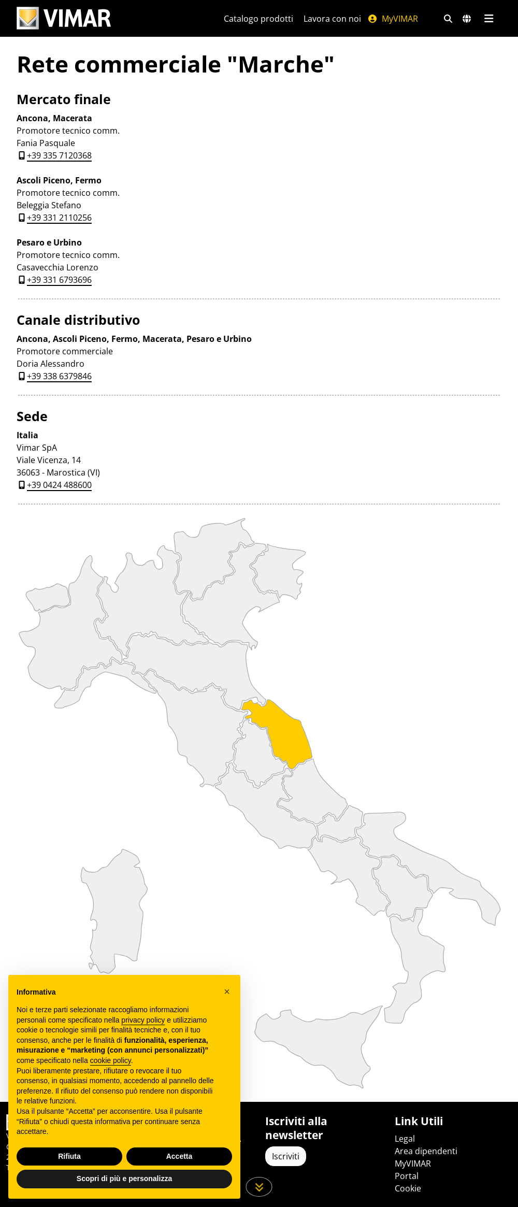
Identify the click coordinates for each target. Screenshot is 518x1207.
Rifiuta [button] (69, 1156)
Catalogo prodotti (258, 18)
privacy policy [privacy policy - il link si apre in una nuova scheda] (143, 1020)
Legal (405, 1138)
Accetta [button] (179, 1156)
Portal (407, 1176)
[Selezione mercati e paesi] (467, 18)
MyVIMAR (392, 18)
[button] (227, 991)
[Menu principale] (488, 18)
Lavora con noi (332, 18)
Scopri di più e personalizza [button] (124, 1178)
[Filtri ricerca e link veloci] (448, 18)
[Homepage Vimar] (64, 18)
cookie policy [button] (110, 1060)
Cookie (408, 1188)
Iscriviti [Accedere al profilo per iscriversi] (285, 1156)
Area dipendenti (426, 1151)
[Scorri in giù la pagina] (259, 1187)
